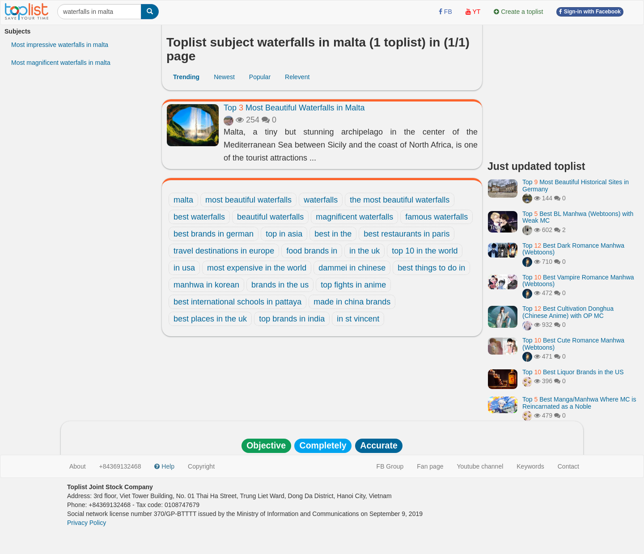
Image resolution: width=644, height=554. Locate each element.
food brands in (311, 250)
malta (183, 199)
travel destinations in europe (224, 250)
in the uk (364, 250)
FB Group (390, 466)
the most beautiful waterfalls (399, 199)
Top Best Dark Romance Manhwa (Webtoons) (573, 249)
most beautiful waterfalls (248, 199)
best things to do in (431, 267)
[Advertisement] (563, 89)
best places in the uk (210, 318)
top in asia (284, 233)
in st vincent (358, 318)
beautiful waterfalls (270, 216)
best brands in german (214, 233)
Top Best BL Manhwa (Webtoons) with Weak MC (577, 217)
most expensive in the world (256, 267)
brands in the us (280, 284)
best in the (333, 233)
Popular (260, 76)
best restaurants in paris (406, 233)
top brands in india (292, 318)
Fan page (430, 466)
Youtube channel (480, 466)
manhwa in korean (206, 284)
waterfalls (321, 199)
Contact (568, 466)
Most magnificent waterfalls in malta (60, 62)
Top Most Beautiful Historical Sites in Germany (575, 185)
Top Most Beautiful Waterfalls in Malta (294, 107)
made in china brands (352, 301)
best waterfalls (199, 216)
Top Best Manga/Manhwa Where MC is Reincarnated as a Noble (579, 403)
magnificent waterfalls (354, 216)
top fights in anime (353, 284)
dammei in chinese (352, 267)
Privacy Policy (86, 522)
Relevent (297, 76)
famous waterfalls (436, 216)
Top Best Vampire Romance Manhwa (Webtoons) (578, 281)
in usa (184, 267)
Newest (224, 76)
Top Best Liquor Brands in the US (572, 372)
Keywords (530, 466)
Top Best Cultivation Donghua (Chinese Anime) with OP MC (568, 312)
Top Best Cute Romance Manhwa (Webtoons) (573, 344)
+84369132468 (120, 466)
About (77, 466)
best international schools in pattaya (237, 301)
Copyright (201, 466)
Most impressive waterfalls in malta (59, 44)
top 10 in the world (425, 250)
